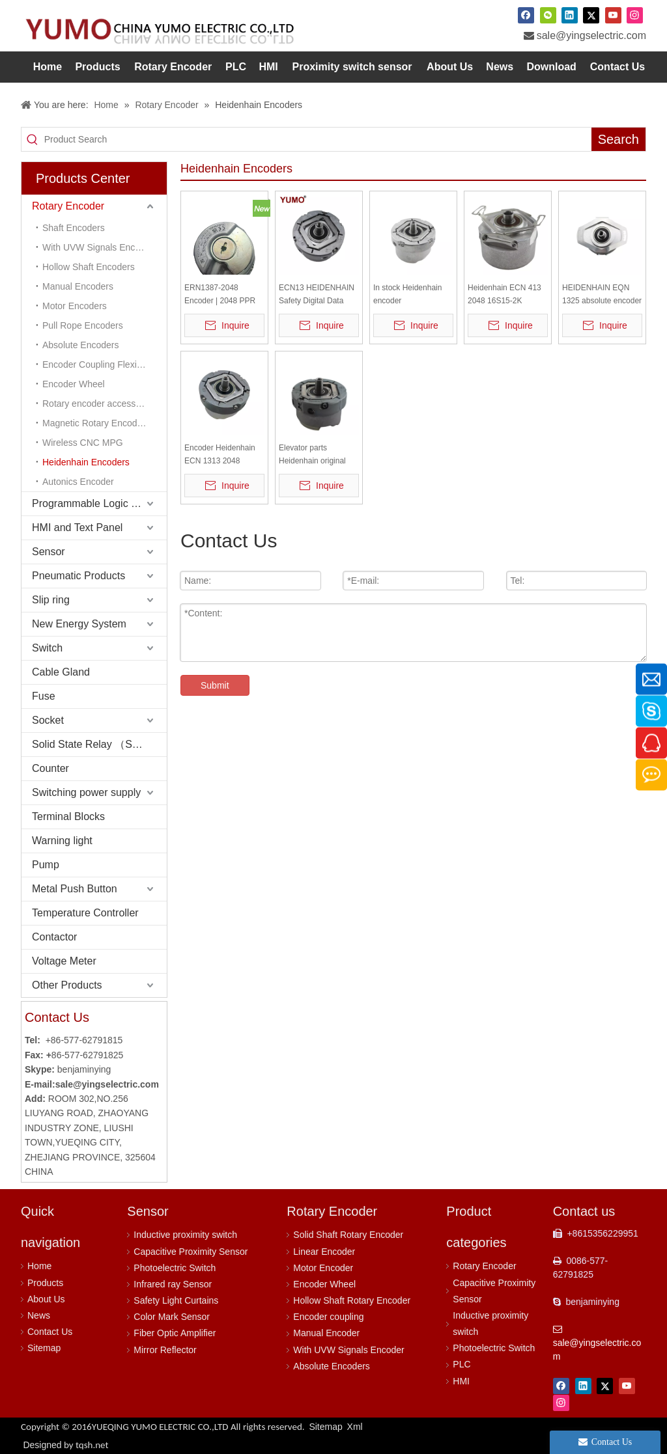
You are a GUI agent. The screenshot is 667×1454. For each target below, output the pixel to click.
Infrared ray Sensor (173, 1284)
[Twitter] (591, 15)
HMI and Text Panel (77, 527)
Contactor (54, 936)
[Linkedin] (569, 15)
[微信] (548, 15)
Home (39, 1266)
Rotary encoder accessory (95, 403)
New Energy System (79, 623)
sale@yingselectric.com (591, 35)
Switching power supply (86, 792)
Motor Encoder (323, 1268)
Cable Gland (61, 672)
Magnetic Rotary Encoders (96, 423)
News (38, 1315)
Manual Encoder (326, 1333)
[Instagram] (635, 15)
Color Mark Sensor (172, 1316)
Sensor (48, 551)
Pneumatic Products (78, 575)
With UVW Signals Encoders (100, 247)
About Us (46, 1299)
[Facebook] (526, 15)
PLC (461, 1364)
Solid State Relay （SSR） (94, 744)
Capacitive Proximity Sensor (191, 1251)
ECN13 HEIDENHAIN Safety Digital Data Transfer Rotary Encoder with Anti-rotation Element (316, 295)
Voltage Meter (64, 961)
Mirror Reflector (165, 1350)
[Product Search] (317, 139)
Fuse (43, 696)
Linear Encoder (324, 1251)
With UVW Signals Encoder (348, 1350)
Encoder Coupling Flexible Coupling (104, 364)
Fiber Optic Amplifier (175, 1333)
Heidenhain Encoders (86, 462)
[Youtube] (613, 15)
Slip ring (51, 599)
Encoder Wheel (73, 384)
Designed (65, 1445)
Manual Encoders (77, 286)
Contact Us (49, 1331)
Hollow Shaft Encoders (88, 267)
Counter (50, 768)
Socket (48, 720)
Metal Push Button (74, 888)
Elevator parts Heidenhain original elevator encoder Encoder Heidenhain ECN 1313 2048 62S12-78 (314, 455)
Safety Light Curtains (176, 1300)
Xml (355, 1426)
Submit (215, 685)
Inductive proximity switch (185, 1234)
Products (45, 1283)
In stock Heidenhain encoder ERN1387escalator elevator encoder (407, 295)
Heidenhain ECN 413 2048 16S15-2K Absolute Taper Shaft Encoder (504, 295)
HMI (461, 1381)
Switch (47, 647)
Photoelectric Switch (175, 1268)
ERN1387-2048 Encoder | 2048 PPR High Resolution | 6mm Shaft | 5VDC (223, 295)
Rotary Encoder (68, 206)
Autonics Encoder (78, 481)
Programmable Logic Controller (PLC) (99, 503)
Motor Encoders (74, 306)
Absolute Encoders (80, 345)
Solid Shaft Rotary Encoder (348, 1234)
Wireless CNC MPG (82, 442)
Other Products (67, 985)
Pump (45, 864)
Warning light (62, 840)
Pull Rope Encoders (82, 325)
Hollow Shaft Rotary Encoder (351, 1300)
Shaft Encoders (73, 228)
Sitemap (44, 1348)
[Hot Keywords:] (618, 139)
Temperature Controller (85, 912)
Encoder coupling (328, 1316)
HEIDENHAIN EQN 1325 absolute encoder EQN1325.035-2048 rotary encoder (602, 295)
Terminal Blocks (68, 816)
